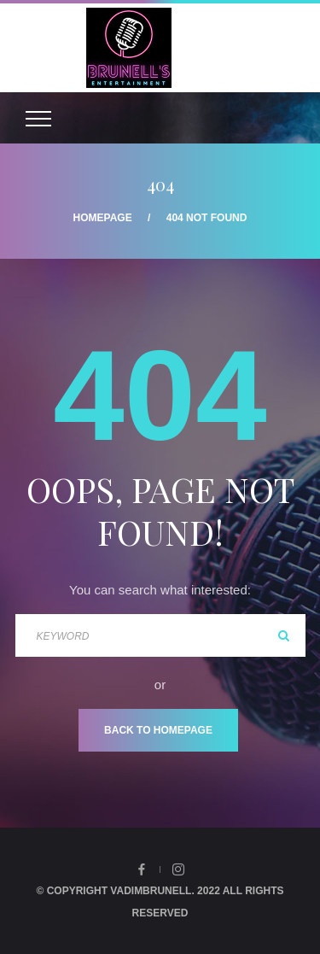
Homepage (102, 218)
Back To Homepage (158, 730)
